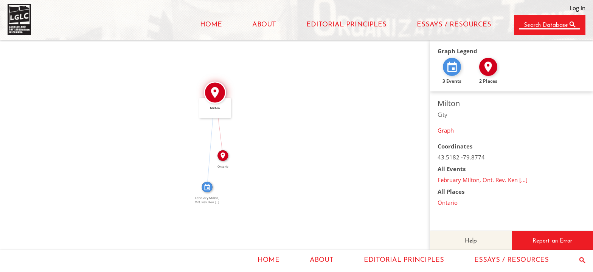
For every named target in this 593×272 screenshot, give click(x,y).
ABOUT (264, 24)
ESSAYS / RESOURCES (454, 24)
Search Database (546, 25)
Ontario (448, 202)
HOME (211, 24)
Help (471, 241)
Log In (577, 8)
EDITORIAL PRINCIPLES (346, 24)
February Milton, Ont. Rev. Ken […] (483, 180)
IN (208, 140)
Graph (446, 130)
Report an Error (552, 241)
